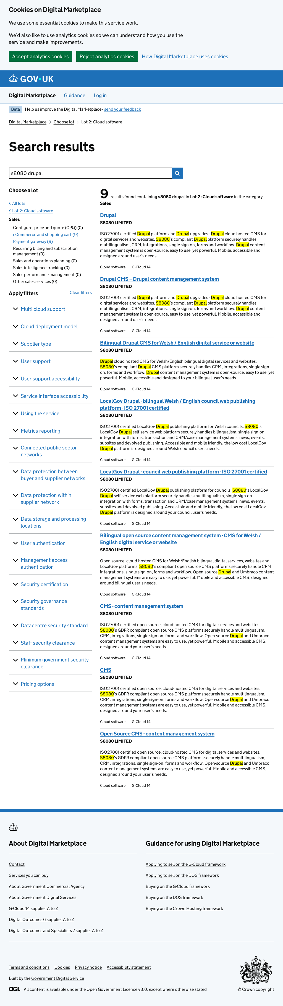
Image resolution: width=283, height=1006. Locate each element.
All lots (18, 203)
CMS (105, 670)
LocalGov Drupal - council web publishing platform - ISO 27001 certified (183, 471)
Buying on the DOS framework (174, 897)
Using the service (40, 413)
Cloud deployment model (49, 326)
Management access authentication (44, 563)
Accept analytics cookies (40, 56)
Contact (17, 864)
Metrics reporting (40, 431)
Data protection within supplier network (46, 498)
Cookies (62, 967)
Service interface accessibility (54, 396)
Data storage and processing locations (53, 522)
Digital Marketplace (32, 95)
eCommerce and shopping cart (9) (45, 234)
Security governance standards (44, 604)
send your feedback (122, 109)
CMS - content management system (141, 606)
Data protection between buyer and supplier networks (53, 474)
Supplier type (36, 344)
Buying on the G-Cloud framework (178, 886)
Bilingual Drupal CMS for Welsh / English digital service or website (177, 343)
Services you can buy (28, 875)
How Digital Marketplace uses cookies (185, 56)
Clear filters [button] (81, 292)
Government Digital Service (57, 978)
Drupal (108, 215)
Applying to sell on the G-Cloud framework (186, 864)
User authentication (43, 543)
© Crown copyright (255, 989)
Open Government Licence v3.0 (117, 989)
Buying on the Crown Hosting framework (184, 908)
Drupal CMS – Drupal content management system (159, 279)
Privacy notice (88, 967)
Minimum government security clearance (55, 663)
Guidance (74, 95)
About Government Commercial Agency (47, 886)
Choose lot (64, 122)
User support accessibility (50, 378)
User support (36, 361)
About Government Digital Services (42, 897)
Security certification (44, 584)
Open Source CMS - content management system (157, 733)
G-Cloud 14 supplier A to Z (33, 908)
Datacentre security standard (54, 625)
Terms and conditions (29, 967)
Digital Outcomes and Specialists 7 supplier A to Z (56, 930)
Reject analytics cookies (107, 56)
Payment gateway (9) (33, 241)
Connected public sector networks (49, 451)
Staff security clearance (48, 643)
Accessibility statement (129, 967)
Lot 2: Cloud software (32, 210)
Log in (100, 95)
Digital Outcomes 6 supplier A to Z (41, 919)
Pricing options (37, 684)
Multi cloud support (43, 309)
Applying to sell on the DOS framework (182, 875)
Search (177, 173)
